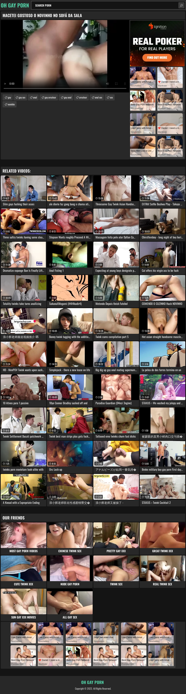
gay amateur (50, 97)
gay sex (22, 97)
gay (9, 97)
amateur (83, 97)
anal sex (98, 97)
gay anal (67, 97)
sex (111, 97)
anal (35, 97)
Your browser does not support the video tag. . (65, 56)
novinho (11, 104)
